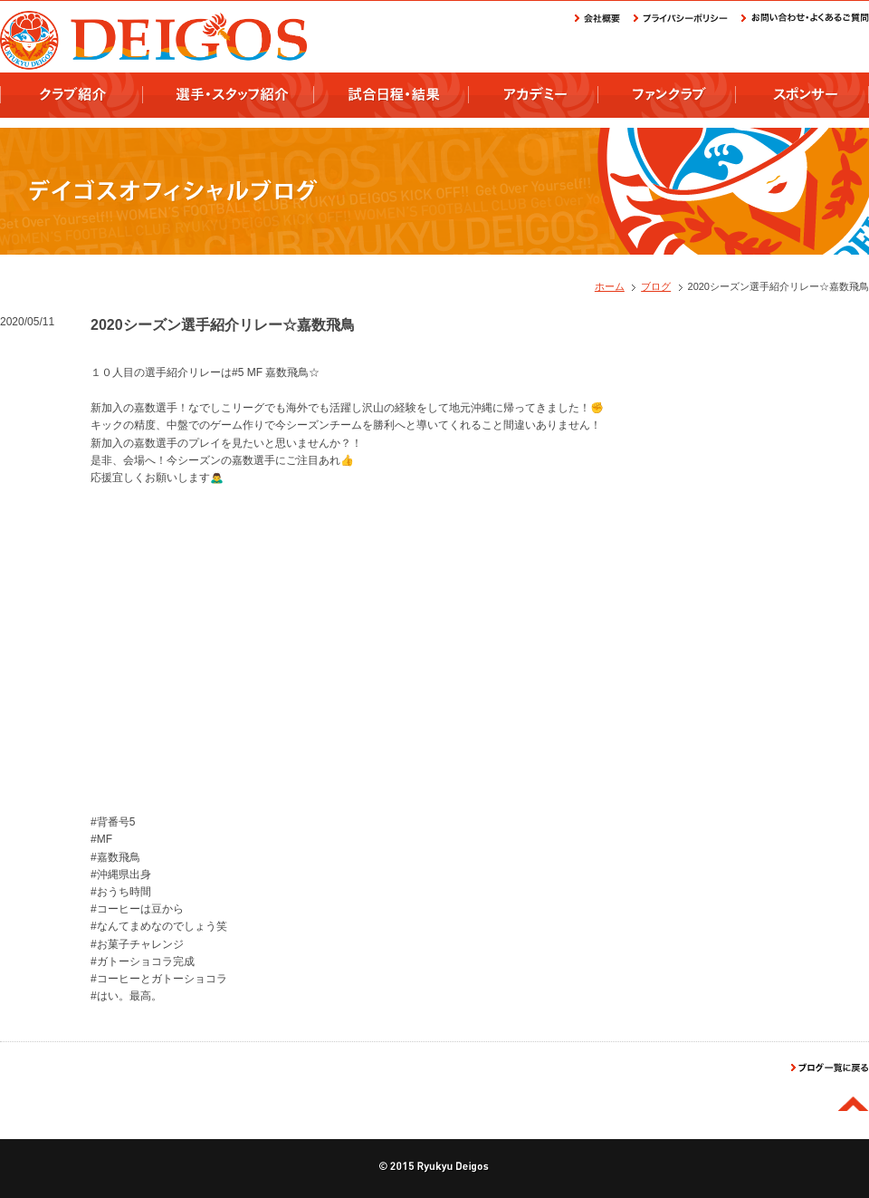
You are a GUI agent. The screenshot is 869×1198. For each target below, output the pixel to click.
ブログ (656, 286)
